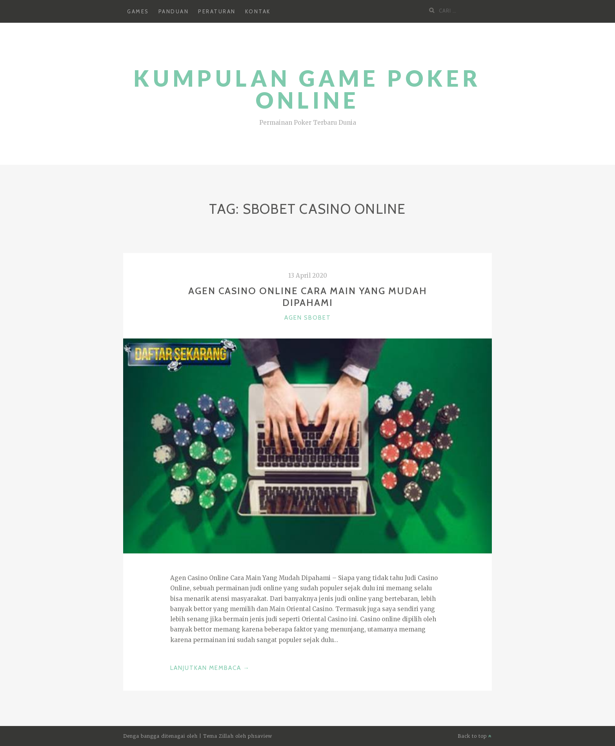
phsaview (260, 736)
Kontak (258, 11)
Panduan (173, 11)
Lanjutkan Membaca (210, 668)
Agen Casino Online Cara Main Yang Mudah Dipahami (307, 296)
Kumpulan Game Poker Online (307, 89)
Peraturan (217, 11)
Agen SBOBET (307, 317)
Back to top (475, 736)
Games (138, 11)
